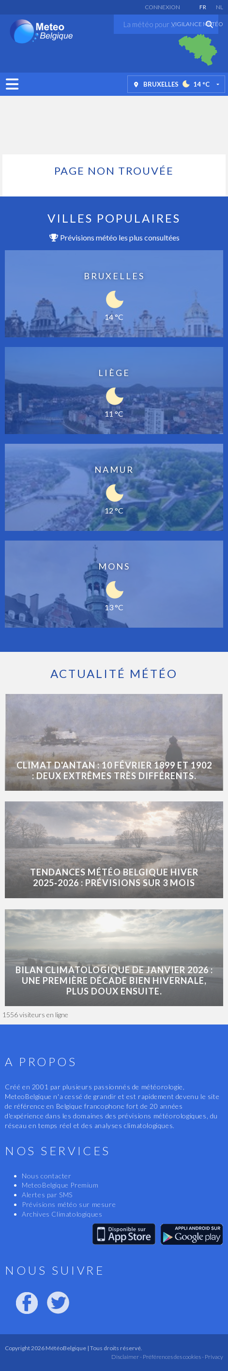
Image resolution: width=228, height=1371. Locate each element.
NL (219, 7)
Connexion (162, 7)
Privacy (213, 1356)
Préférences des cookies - (173, 1356)
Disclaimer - (126, 1356)
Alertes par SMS (47, 1194)
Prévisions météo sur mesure (69, 1204)
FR (202, 7)
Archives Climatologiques (62, 1214)
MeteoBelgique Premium (60, 1185)
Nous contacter (46, 1176)
